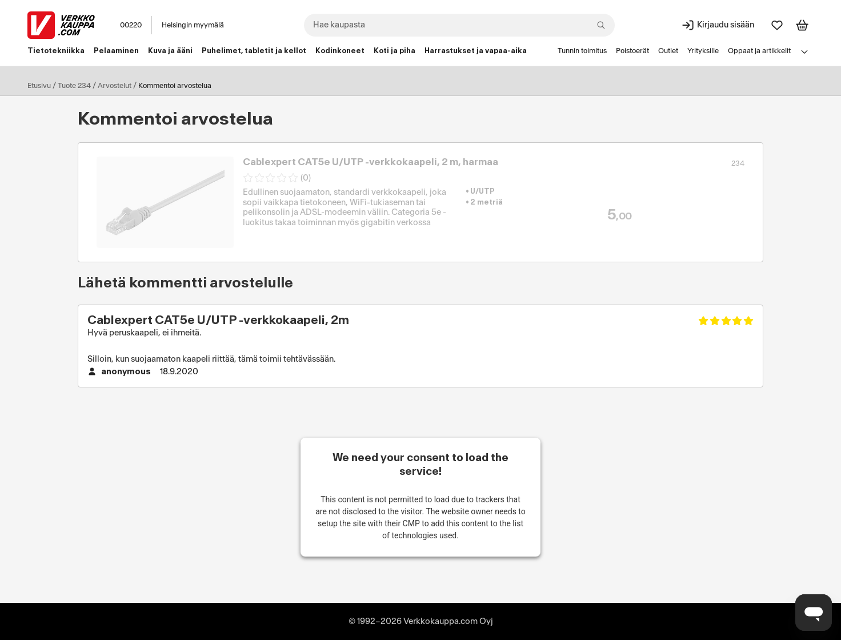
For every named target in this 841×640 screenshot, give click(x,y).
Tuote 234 (74, 85)
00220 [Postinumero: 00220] (131, 25)
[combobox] (459, 25)
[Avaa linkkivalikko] (804, 51)
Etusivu (39, 85)
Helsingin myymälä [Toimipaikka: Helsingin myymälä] (193, 25)
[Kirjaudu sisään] (717, 25)
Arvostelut (114, 85)
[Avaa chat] (813, 612)
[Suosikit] (777, 25)
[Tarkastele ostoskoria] (802, 25)
